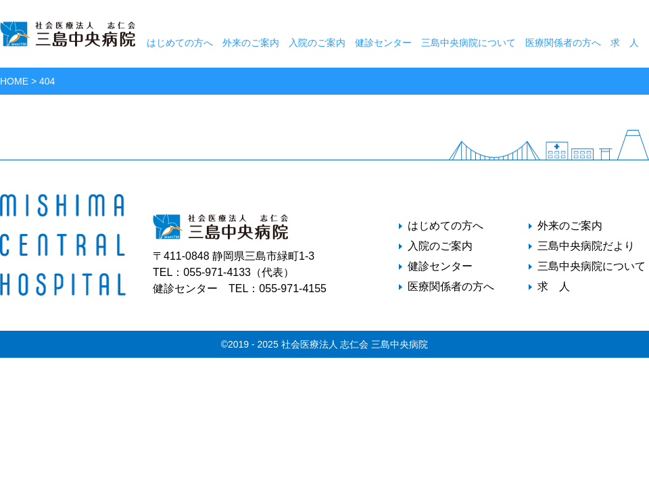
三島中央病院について (468, 42)
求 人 (624, 42)
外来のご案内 (250, 42)
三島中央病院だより (586, 246)
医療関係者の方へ (563, 42)
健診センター (383, 42)
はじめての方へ (180, 42)
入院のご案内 (317, 42)
